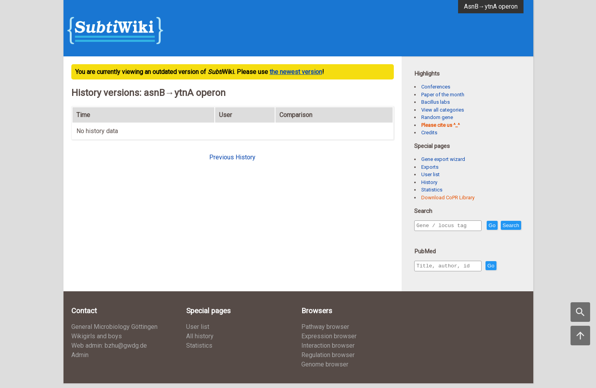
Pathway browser (325, 331)
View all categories (442, 110)
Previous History (232, 157)
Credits (429, 132)
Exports (429, 167)
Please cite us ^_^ (440, 125)
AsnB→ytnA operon (491, 6)
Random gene (437, 117)
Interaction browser (328, 350)
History (429, 182)
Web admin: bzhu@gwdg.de (109, 350)
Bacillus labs (435, 102)
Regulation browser (328, 359)
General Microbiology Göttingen (114, 331)
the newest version (296, 72)
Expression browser (329, 341)
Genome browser (324, 369)
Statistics (431, 190)
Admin (80, 359)
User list (430, 174)
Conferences (435, 87)
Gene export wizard (443, 159)
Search (426, 237)
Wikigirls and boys (96, 341)
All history (200, 341)
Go (509, 226)
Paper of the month (442, 94)
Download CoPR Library (448, 197)
